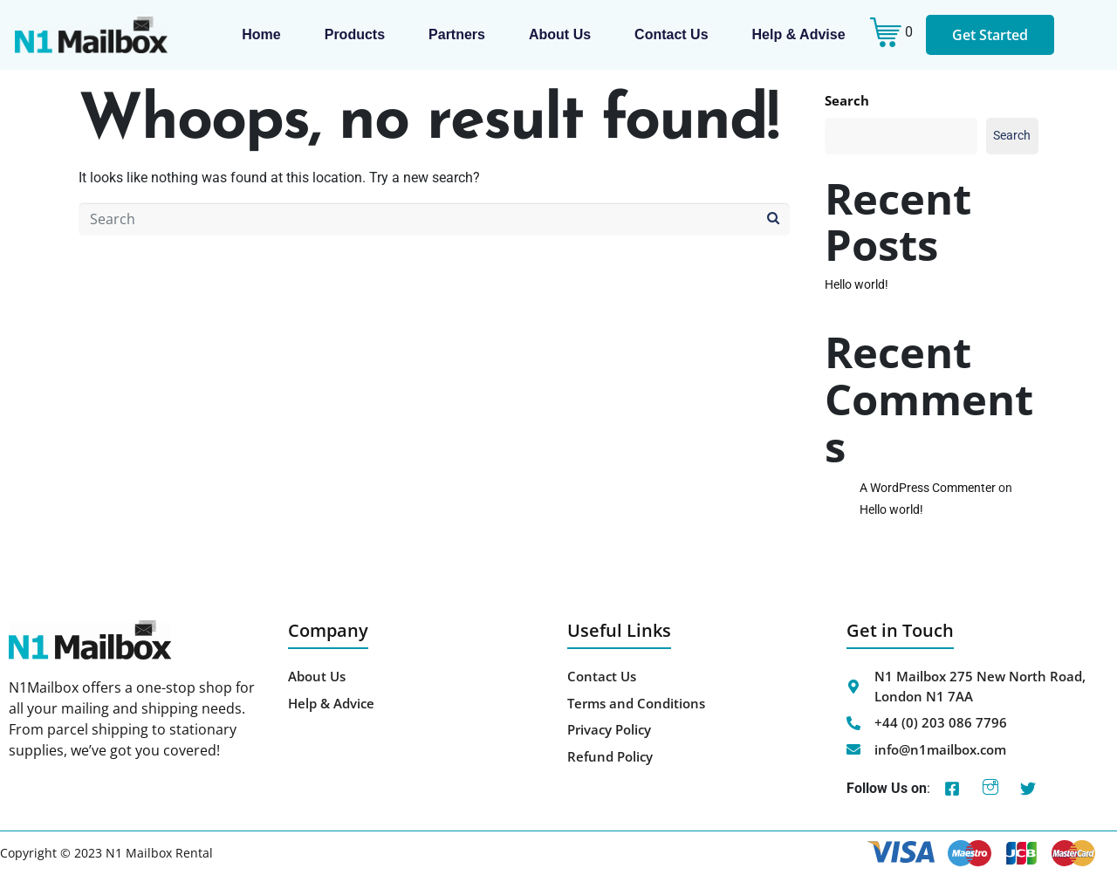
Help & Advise (799, 34)
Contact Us (671, 34)
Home (261, 34)
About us (560, 34)
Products (355, 34)
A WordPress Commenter (928, 488)
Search (847, 100)
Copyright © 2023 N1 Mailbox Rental (106, 852)
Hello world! (856, 284)
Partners (456, 34)
